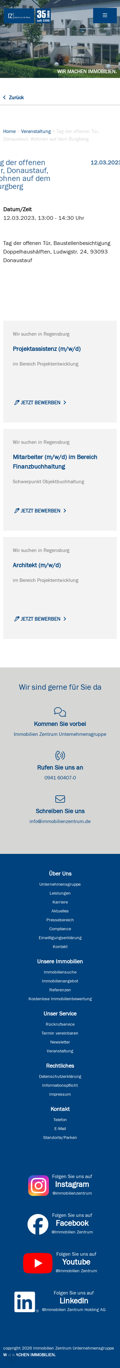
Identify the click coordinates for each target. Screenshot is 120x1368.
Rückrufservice (60, 1024)
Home (9, 131)
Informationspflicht (60, 1085)
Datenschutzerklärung (60, 1076)
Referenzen (60, 990)
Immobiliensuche (60, 972)
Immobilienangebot (60, 981)
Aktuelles (60, 911)
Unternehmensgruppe (60, 884)
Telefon (60, 1120)
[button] (11, 1356)
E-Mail (60, 1129)
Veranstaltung (36, 131)
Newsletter (60, 1042)
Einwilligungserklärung (60, 938)
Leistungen (60, 893)
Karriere (60, 902)
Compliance (60, 929)
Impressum (60, 1094)
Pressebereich (60, 920)
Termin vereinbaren (60, 1033)
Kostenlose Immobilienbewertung (60, 999)
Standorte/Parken (60, 1137)
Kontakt (60, 947)
